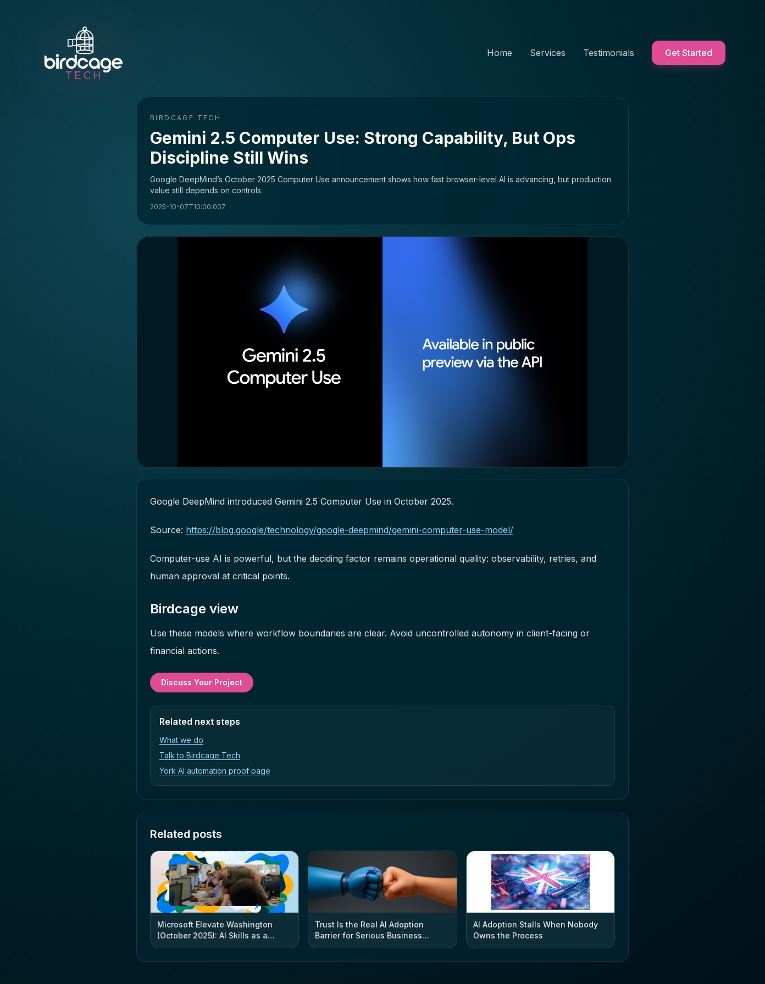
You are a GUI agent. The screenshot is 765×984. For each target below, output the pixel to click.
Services (548, 52)
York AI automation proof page (214, 770)
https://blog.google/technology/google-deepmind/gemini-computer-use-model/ (349, 529)
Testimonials (608, 52)
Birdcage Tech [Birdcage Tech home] (185, 118)
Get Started (688, 52)
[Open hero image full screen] (382, 352)
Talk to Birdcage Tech (199, 755)
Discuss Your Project (201, 682)
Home (499, 52)
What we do (181, 740)
